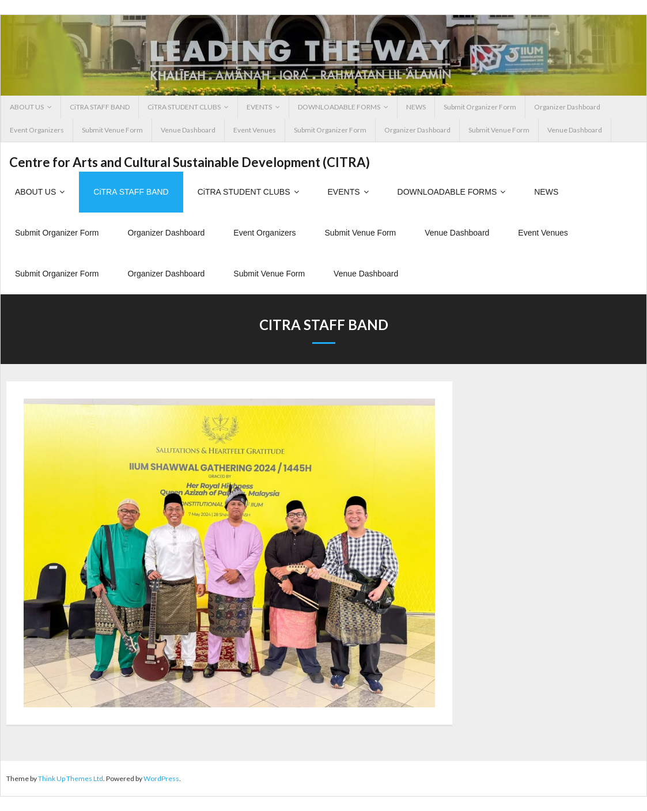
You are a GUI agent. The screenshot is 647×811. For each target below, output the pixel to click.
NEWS (416, 107)
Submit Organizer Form (480, 107)
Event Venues (254, 130)
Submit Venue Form (112, 130)
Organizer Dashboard (567, 107)
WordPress (161, 778)
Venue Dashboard (188, 130)
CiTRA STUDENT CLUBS (184, 107)
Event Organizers (37, 130)
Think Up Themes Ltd (70, 778)
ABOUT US (27, 107)
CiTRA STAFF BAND (100, 107)
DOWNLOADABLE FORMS (339, 107)
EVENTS (259, 107)
